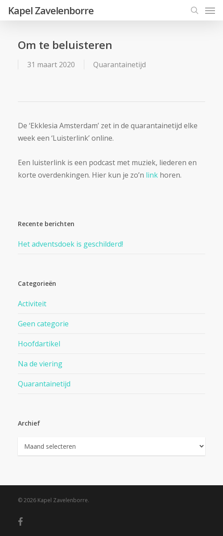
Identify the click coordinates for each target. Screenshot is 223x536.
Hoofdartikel (39, 344)
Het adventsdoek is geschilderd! (70, 244)
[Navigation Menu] (210, 10)
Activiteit (32, 304)
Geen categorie (43, 324)
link (152, 175)
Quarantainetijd (119, 64)
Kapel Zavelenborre (51, 10)
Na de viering (40, 364)
